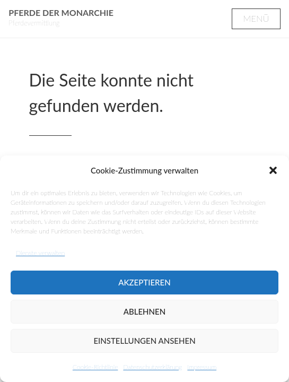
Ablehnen (144, 311)
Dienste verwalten (40, 253)
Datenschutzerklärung (152, 367)
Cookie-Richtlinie (95, 367)
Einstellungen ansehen (144, 340)
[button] (273, 170)
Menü (256, 18)
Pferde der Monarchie (60, 12)
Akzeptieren (144, 282)
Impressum (201, 367)
